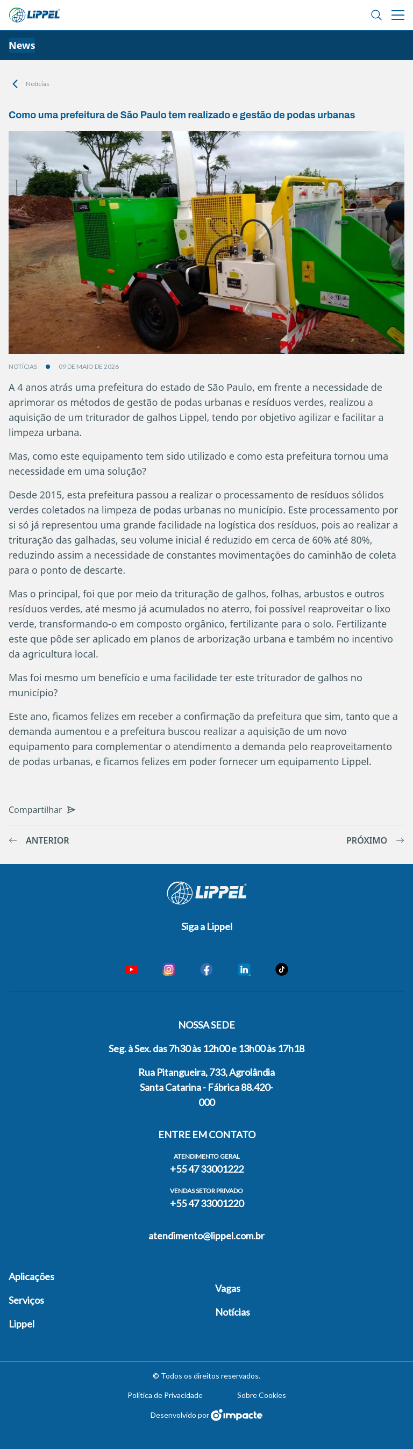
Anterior (39, 840)
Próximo (375, 840)
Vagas (227, 1288)
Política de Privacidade (165, 1395)
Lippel (21, 1324)
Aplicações (31, 1276)
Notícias (37, 84)
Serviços (26, 1300)
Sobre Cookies (261, 1395)
